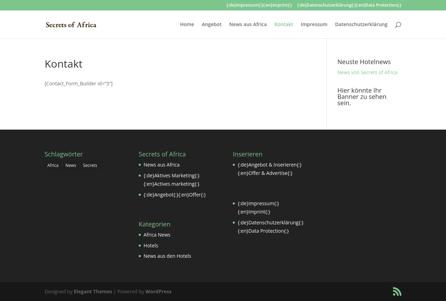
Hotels (151, 245)
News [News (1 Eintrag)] (71, 165)
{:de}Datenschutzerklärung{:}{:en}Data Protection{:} (349, 5)
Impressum (314, 25)
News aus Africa (248, 25)
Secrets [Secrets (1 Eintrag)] (90, 165)
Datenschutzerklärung (361, 25)
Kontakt (284, 25)
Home (187, 25)
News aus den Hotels (167, 256)
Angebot (212, 25)
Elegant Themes (93, 291)
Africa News (157, 234)
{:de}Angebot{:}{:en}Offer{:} (175, 194)
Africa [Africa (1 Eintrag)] (53, 165)
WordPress (158, 291)
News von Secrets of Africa (367, 72)
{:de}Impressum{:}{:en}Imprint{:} (259, 5)
